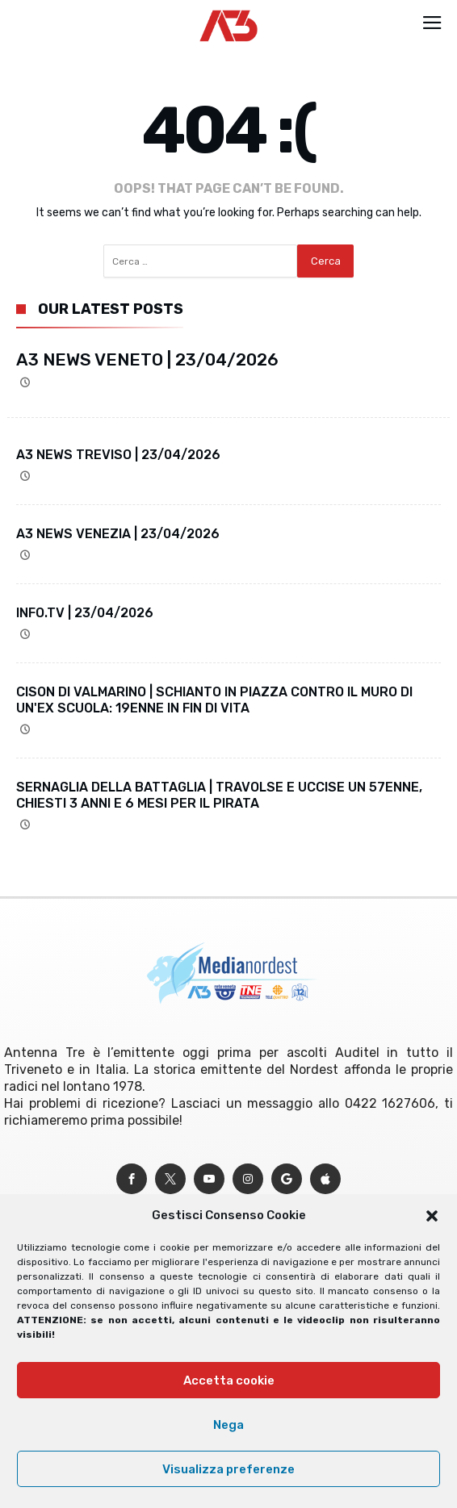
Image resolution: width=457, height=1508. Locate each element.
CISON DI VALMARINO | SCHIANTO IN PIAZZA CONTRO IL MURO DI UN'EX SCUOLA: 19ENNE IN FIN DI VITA (214, 700)
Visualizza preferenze (228, 1469)
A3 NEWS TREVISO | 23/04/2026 (118, 454)
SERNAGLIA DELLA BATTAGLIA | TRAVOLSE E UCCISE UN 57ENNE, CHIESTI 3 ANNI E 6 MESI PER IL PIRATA (219, 795)
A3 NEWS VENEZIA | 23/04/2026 (118, 533)
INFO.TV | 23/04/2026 (84, 612)
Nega (228, 1425)
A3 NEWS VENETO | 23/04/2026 (147, 359)
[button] (432, 1216)
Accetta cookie (229, 1380)
